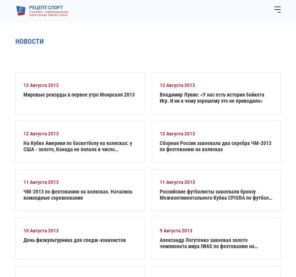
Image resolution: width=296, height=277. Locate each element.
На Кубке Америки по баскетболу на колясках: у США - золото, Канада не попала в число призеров (77, 146)
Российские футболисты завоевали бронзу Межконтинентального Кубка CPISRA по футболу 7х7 (215, 195)
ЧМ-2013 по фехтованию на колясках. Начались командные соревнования (77, 195)
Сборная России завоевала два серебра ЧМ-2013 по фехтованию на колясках (215, 146)
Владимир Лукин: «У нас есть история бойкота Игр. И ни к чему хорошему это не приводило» (212, 98)
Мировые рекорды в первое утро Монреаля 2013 (79, 95)
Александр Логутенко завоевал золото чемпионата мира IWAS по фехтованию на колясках (207, 243)
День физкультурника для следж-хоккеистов (74, 240)
